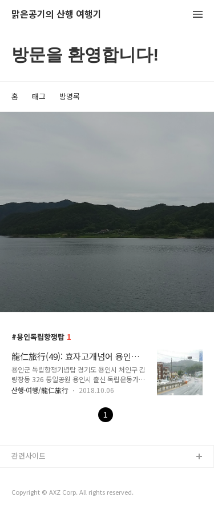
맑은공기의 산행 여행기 (56, 15)
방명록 (69, 96)
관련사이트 (28, 455)
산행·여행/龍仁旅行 (39, 390)
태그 (39, 96)
